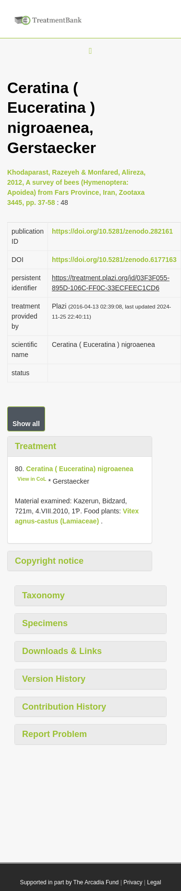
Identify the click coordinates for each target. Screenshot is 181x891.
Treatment (35, 446)
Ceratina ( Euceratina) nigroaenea (79, 469)
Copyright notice (49, 561)
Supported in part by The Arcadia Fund (69, 882)
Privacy (132, 882)
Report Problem (54, 734)
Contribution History (64, 707)
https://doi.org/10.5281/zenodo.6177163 (114, 259)
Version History (53, 679)
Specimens (45, 623)
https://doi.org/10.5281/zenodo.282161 (112, 231)
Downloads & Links (62, 651)
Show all (26, 424)
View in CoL (31, 479)
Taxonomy (43, 595)
